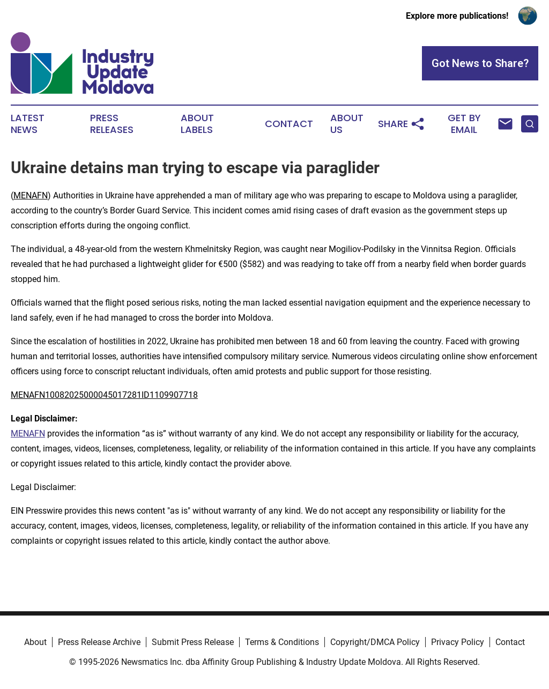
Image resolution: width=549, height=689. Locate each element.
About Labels (197, 124)
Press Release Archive (99, 642)
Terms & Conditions (282, 642)
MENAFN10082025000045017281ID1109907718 (104, 395)
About (35, 642)
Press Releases (111, 124)
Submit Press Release (193, 642)
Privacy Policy (457, 642)
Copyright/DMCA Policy (375, 642)
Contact (289, 124)
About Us (346, 124)
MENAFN (30, 195)
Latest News (27, 124)
